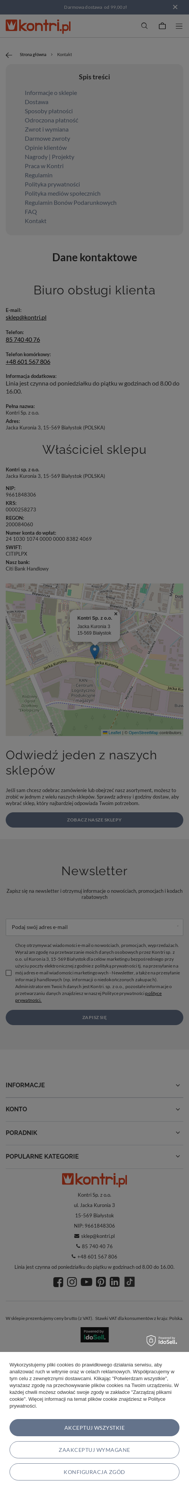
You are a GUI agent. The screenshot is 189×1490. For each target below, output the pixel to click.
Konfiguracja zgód (94, 1472)
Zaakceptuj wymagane (94, 1450)
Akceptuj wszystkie (94, 1427)
